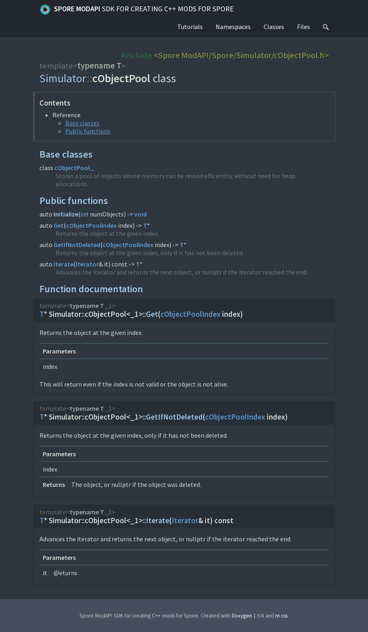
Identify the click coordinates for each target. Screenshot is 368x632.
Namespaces (233, 27)
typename (96, 65)
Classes (274, 27)
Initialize (66, 214)
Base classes (82, 123)
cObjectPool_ (74, 168)
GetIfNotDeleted (77, 245)
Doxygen (242, 615)
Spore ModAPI (137, 9)
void (140, 214)
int (85, 214)
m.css (281, 615)
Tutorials (190, 27)
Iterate (63, 264)
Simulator (63, 78)
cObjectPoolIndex (91, 225)
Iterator (87, 264)
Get (59, 225)
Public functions (87, 131)
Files (303, 27)
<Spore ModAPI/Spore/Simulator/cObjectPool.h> (241, 55)
